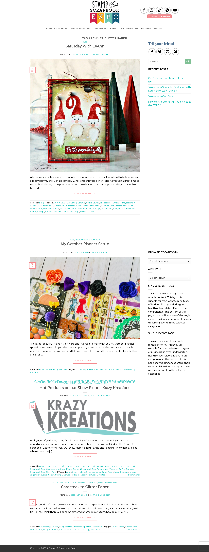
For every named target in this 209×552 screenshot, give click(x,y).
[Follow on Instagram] (151, 10)
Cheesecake (106, 203)
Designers (76, 380)
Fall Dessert (70, 206)
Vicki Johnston (99, 252)
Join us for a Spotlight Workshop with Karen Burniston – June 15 (169, 89)
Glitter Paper (94, 206)
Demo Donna (118, 527)
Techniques (118, 382)
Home (49, 28)
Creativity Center (62, 380)
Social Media (80, 382)
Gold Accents (116, 206)
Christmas (117, 203)
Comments (134, 475)
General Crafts (90, 380)
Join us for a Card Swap (161, 96)
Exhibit (114, 28)
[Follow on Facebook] (144, 10)
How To (68, 483)
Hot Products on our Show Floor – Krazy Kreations (85, 388)
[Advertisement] (84, 225)
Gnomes (105, 206)
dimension (59, 206)
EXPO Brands (143, 28)
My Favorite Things (91, 209)
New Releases (122, 380)
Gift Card (158, 28)
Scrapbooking (66, 382)
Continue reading (84, 193)
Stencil (48, 212)
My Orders (78, 28)
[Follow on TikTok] (159, 10)
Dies (51, 206)
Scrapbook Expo (50, 382)
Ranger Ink (118, 209)
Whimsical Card (87, 212)
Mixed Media (76, 209)
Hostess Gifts (53, 209)
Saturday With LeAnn (84, 46)
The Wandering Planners (87, 240)
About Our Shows (97, 28)
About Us (127, 28)
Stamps (40, 212)
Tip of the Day (105, 483)
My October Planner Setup (85, 244)
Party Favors (106, 209)
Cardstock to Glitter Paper (85, 487)
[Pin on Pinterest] (175, 51)
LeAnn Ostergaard (100, 54)
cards (68, 472)
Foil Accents (82, 206)
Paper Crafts (130, 466)
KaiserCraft (65, 209)
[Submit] (188, 61)
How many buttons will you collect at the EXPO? (169, 103)
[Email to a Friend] (167, 51)
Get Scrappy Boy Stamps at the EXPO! (166, 80)
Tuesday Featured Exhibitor (92, 475)
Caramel (81, 203)
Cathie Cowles (92, 203)
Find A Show (61, 28)
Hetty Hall (42, 209)
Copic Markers (78, 472)
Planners (117, 369)
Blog (84, 42)
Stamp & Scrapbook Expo (99, 382)
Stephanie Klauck (60, 212)
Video (115, 483)
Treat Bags (74, 212)
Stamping (92, 483)
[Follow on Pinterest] (167, 10)
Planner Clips (106, 369)
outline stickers (47, 475)
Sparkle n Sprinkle (67, 529)
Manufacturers (106, 380)
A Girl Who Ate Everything (65, 203)
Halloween (94, 369)
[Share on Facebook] (152, 51)
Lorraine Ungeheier (100, 396)
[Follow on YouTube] (175, 10)
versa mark (95, 529)
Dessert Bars (42, 206)
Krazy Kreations (121, 472)
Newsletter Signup (159, 16)
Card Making (46, 380)
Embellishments (93, 472)
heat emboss (36, 529)
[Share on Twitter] (159, 51)
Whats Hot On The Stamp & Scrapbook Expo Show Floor (99, 383)
